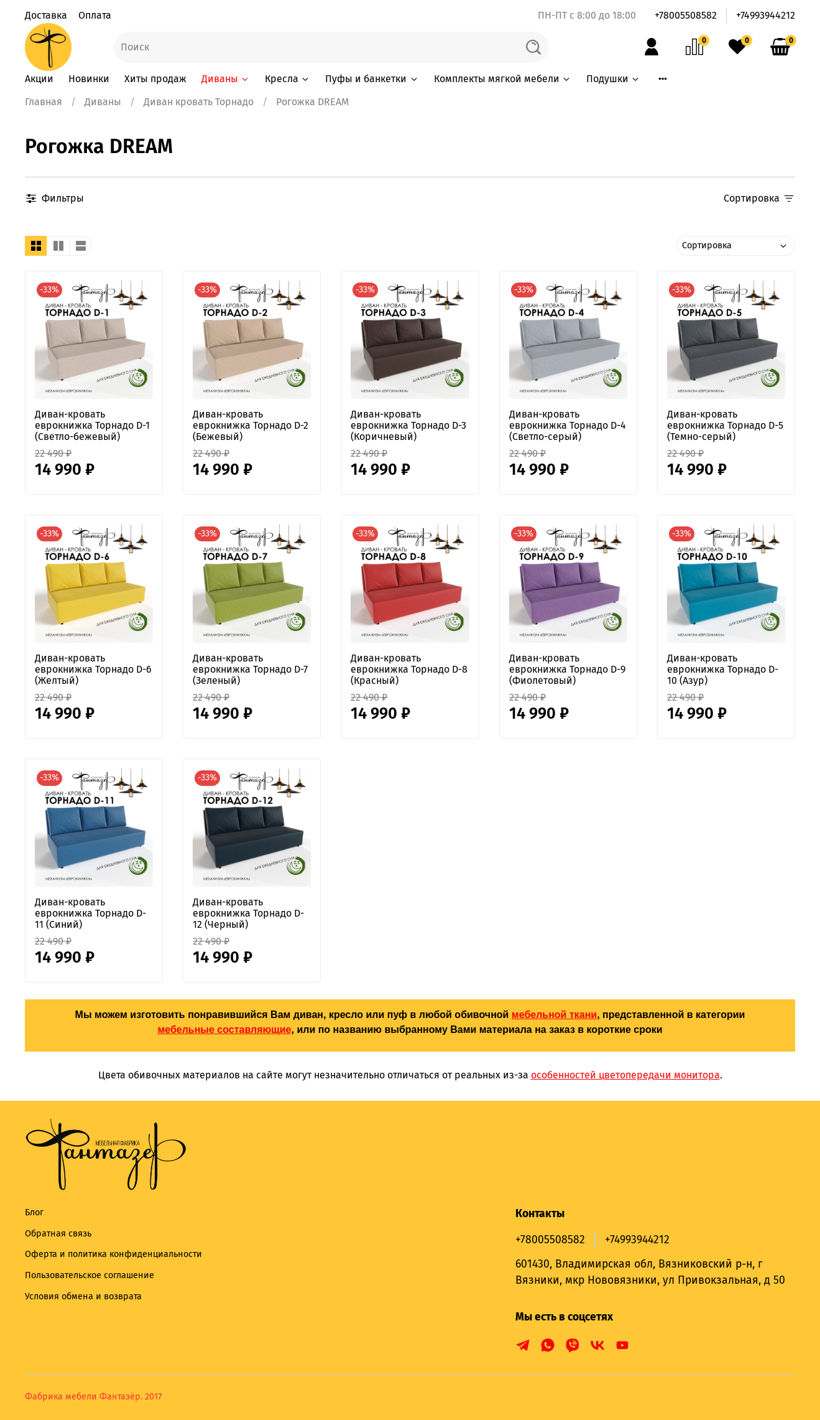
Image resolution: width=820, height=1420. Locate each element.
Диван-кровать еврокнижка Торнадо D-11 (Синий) (90, 913)
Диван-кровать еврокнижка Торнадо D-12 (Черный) (248, 913)
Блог (34, 1212)
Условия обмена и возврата (83, 1296)
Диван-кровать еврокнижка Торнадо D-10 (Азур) (722, 669)
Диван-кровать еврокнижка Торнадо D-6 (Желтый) (93, 669)
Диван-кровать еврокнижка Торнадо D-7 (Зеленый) (250, 669)
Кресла (287, 79)
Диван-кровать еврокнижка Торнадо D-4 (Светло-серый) (567, 425)
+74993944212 (765, 15)
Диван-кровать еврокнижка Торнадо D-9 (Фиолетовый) (567, 669)
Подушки (613, 79)
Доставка (46, 15)
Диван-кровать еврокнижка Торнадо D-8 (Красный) (409, 669)
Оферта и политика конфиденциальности (113, 1254)
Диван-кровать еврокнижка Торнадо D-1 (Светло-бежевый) (92, 425)
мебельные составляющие (224, 1029)
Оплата (94, 15)
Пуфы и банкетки (371, 79)
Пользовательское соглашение (89, 1275)
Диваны (225, 79)
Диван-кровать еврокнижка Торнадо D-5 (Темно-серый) (725, 425)
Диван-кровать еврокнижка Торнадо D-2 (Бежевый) (250, 425)
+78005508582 (686, 15)
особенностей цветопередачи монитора (625, 1075)
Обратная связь (58, 1233)
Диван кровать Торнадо (199, 102)
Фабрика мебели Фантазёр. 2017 (93, 1396)
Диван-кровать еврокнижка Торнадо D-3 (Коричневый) (408, 425)
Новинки (88, 79)
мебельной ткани (554, 1014)
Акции (39, 79)
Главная (43, 102)
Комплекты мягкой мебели (502, 79)
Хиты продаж (155, 79)
